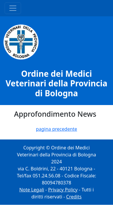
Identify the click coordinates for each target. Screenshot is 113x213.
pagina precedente (56, 129)
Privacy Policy (63, 189)
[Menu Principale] (13, 8)
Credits (74, 196)
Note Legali (31, 189)
